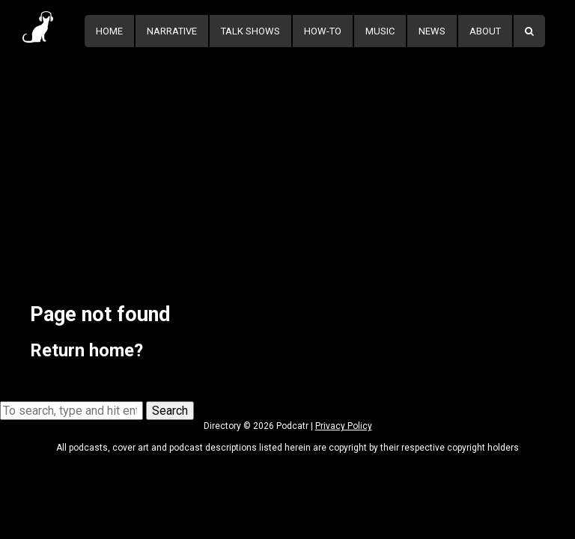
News (432, 31)
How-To (322, 31)
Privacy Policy (343, 426)
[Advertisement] (287, 162)
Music (380, 31)
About (485, 31)
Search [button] (170, 411)
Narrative (172, 31)
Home (109, 31)
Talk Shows (250, 31)
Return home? (86, 350)
